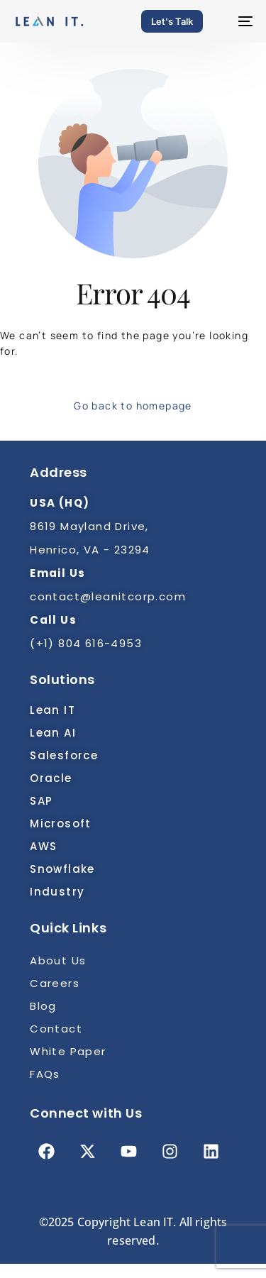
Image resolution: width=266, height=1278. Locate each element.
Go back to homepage (133, 405)
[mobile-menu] (238, 21)
